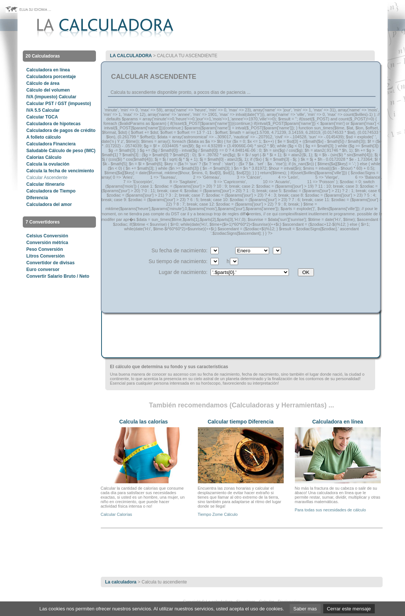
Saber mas (305, 609)
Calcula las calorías (143, 422)
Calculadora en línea (48, 70)
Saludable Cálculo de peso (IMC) (61, 150)
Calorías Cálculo (44, 157)
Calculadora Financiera (51, 144)
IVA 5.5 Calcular (43, 110)
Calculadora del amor (49, 204)
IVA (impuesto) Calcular (52, 96)
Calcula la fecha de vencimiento (60, 170)
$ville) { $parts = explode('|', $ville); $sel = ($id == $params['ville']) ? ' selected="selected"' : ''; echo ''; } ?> (250, 272)
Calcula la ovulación (48, 164)
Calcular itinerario (46, 184)
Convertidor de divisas (51, 262)
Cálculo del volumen (48, 90)
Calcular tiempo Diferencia (241, 422)
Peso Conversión (45, 249)
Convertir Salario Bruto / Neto (58, 276)
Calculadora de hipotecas (54, 123)
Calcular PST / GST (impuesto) (59, 103)
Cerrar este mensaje (349, 609)
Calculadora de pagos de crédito (61, 130)
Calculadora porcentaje (51, 76)
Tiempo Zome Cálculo (218, 514)
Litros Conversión (46, 256)
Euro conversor (43, 269)
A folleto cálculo (44, 137)
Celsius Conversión (47, 235)
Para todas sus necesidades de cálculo (330, 510)
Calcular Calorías (116, 514)
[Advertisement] (241, 104)
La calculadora (131, 55)
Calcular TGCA (42, 117)
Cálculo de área (43, 83)
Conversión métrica (47, 242)
